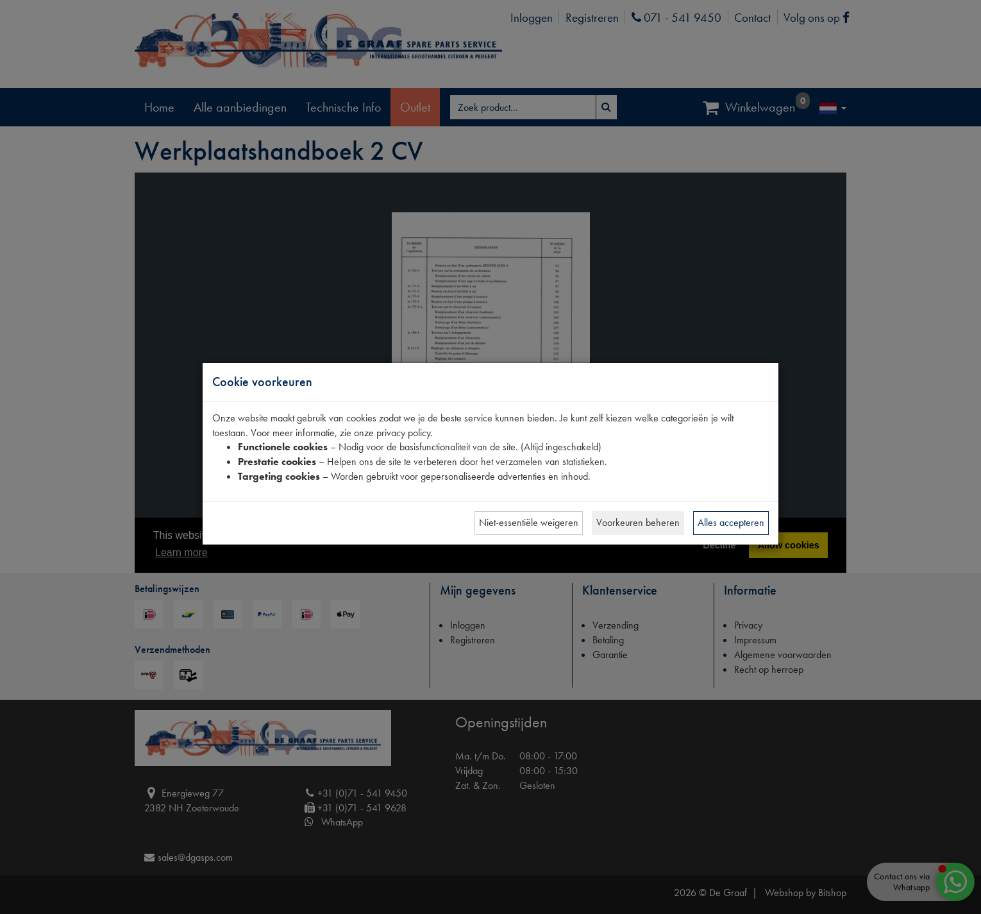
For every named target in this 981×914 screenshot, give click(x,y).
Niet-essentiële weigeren (528, 522)
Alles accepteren (731, 522)
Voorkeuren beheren (638, 522)
